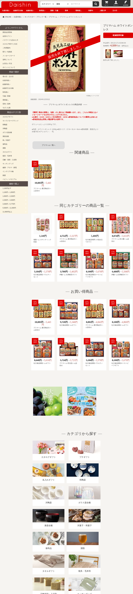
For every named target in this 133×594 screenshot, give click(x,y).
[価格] (62, 4)
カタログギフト (8, 117)
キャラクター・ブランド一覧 (35, 17)
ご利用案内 (6, 48)
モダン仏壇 (6, 108)
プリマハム (53, 17)
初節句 (90, 10)
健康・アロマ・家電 (10, 167)
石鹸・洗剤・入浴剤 (10, 160)
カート (106, 5)
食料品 (5, 144)
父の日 (114, 10)
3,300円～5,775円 (9, 204)
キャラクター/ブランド (11, 121)
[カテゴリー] (47, 4)
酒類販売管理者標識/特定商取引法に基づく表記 (46, 564)
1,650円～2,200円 (9, 196)
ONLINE (8, 17)
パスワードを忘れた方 (10, 40)
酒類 (4, 148)
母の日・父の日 (8, 76)
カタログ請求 (94, 564)
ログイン (116, 5)
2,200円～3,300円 (9, 200)
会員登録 (125, 5)
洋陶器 (5, 128)
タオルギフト (7, 152)
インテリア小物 (8, 171)
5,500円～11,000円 (9, 208)
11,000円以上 (7, 212)
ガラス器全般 (7, 132)
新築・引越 (54, 10)
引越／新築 (6, 96)
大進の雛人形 (66, 581)
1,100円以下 (7, 188)
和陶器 (5, 125)
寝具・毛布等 (7, 156)
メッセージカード (9, 56)
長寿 (66, 10)
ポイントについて (9, 67)
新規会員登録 (7, 32)
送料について (7, 59)
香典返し (78, 10)
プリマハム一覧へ (48, 145)
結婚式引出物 (18, 10)
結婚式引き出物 (8, 88)
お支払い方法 (7, 63)
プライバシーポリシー (76, 564)
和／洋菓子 (6, 140)
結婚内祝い (30, 10)
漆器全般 (6, 136)
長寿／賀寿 (6, 104)
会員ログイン (7, 36)
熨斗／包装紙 (7, 52)
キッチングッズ (8, 164)
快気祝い (42, 10)
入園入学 (103, 10)
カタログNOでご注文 (10, 44)
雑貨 (4, 175)
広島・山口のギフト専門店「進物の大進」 (66, 578)
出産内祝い (6, 10)
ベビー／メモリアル (10, 179)
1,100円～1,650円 (9, 192)
